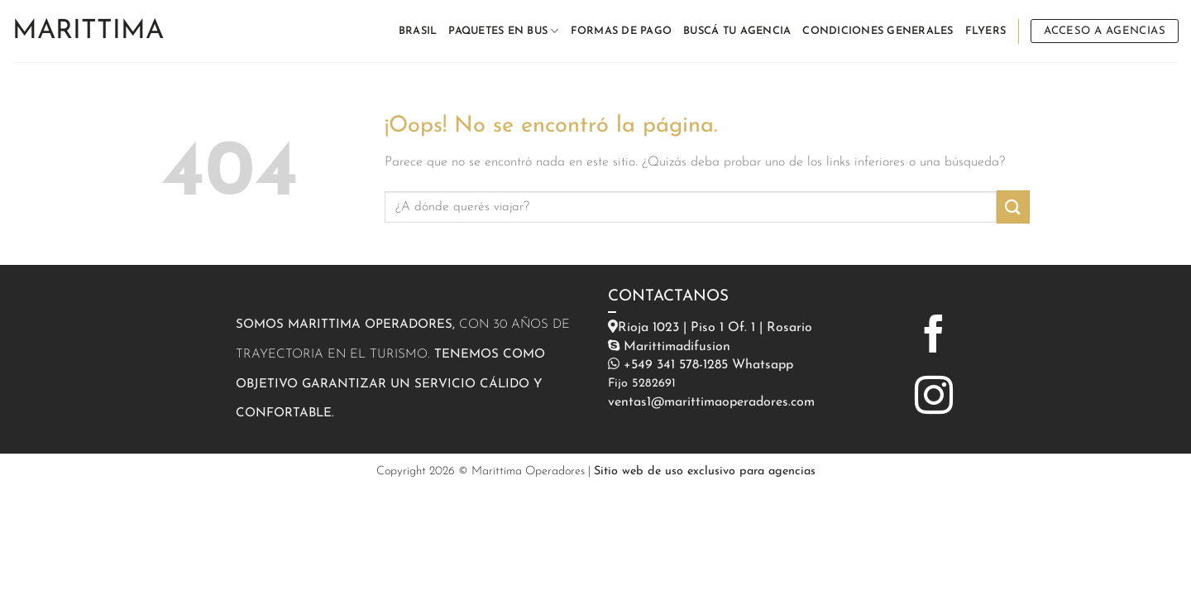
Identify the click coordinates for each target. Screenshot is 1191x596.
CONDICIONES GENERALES (877, 31)
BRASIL (418, 31)
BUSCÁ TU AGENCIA (737, 31)
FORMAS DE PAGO (621, 31)
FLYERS (986, 31)
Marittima (88, 31)
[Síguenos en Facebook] (934, 336)
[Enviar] (1013, 206)
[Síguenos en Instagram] (934, 398)
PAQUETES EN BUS (503, 31)
